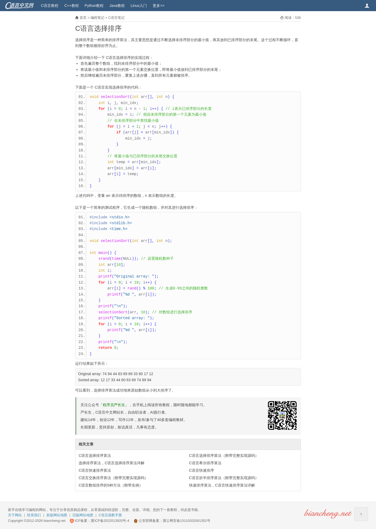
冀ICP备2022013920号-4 (110, 521)
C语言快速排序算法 (95, 470)
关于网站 (15, 515)
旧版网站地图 (82, 515)
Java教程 (117, 5)
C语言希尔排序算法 (205, 463)
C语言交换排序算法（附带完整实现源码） (113, 478)
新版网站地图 (56, 515)
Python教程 (94, 5)
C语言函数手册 (110, 515)
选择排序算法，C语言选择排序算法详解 (111, 463)
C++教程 (71, 5)
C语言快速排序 (201, 470)
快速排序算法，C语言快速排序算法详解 (222, 485)
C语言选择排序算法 (95, 455)
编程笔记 (97, 18)
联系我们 (34, 515)
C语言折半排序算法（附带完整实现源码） (224, 478)
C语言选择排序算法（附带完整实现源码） (224, 455)
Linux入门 (139, 5)
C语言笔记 (116, 18)
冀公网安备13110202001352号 (186, 521)
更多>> (158, 5)
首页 (83, 18)
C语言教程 (49, 5)
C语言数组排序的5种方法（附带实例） (111, 485)
